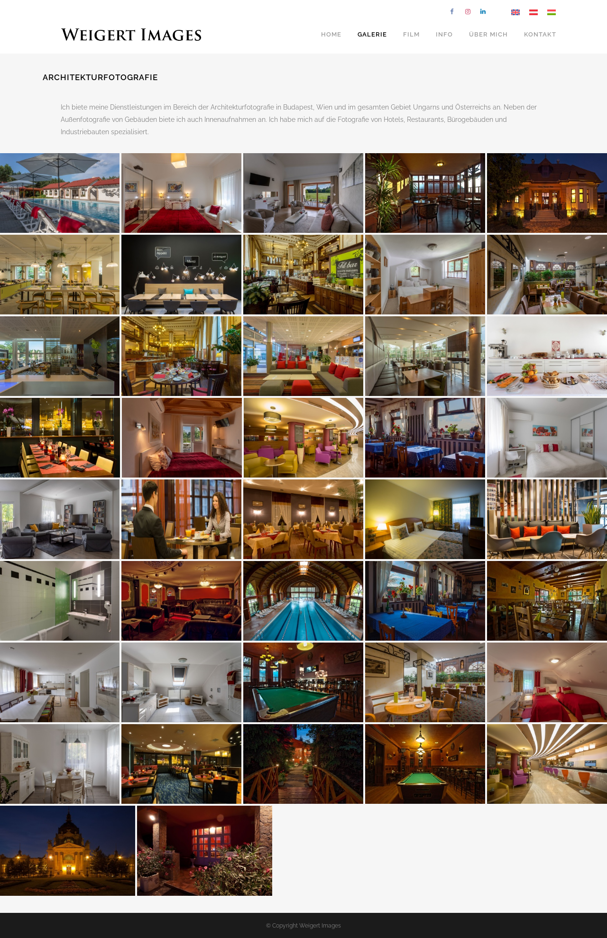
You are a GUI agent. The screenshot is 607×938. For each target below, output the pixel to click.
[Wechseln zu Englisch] (515, 12)
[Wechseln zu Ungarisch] (552, 12)
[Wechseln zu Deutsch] (533, 12)
